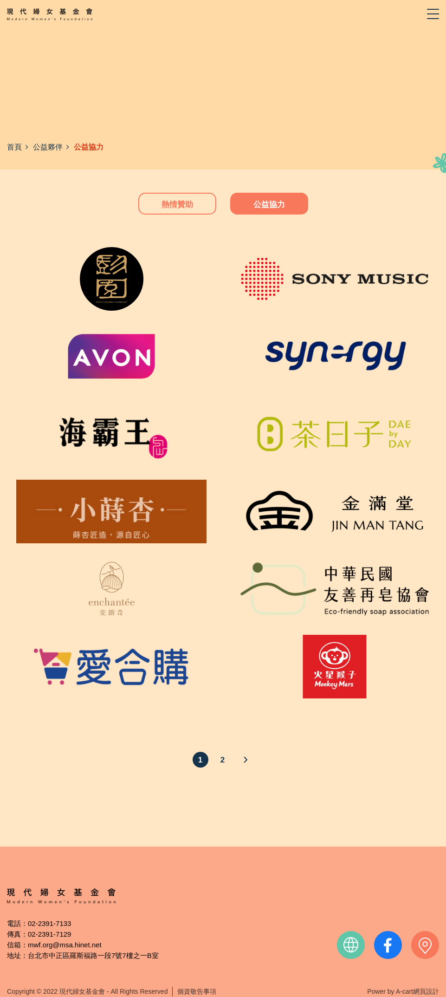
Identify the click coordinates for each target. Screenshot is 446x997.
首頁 (14, 147)
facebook (388, 945)
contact (425, 945)
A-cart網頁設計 (417, 991)
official (351, 945)
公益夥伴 (48, 147)
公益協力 (269, 204)
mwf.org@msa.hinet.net (65, 945)
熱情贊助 (177, 204)
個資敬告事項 (196, 991)
